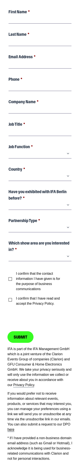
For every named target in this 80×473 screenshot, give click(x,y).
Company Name (22, 101)
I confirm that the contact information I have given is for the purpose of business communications (38, 281)
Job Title (15, 124)
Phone (14, 79)
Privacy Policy (23, 384)
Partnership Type (23, 220)
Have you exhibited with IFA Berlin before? (38, 195)
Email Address (21, 56)
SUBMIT (20, 337)
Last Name (17, 34)
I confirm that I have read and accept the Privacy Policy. (38, 301)
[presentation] (39, 316)
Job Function (19, 146)
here (10, 429)
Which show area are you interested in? (39, 246)
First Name (18, 11)
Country (15, 169)
